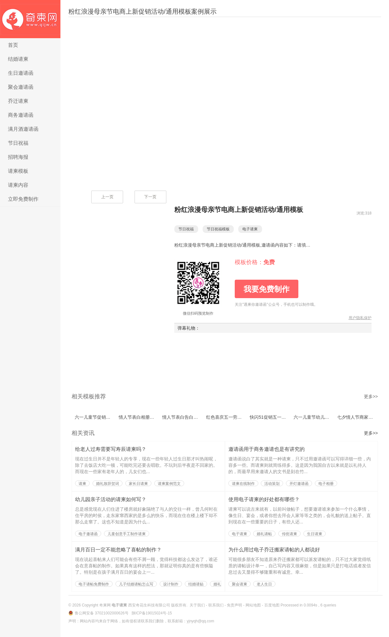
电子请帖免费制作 (94, 584)
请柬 (82, 483)
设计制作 (170, 584)
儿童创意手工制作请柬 (127, 534)
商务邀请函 (20, 115)
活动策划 (272, 483)
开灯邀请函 (299, 483)
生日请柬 (314, 534)
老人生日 (264, 584)
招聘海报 (18, 157)
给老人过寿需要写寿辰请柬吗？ (110, 449)
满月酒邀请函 (23, 129)
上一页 (107, 196)
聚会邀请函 (20, 87)
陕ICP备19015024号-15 (152, 613)
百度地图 (272, 605)
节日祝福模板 (221, 229)
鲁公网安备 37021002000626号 (102, 613)
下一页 (150, 196)
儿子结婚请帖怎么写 (136, 584)
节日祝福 (18, 143)
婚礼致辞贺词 (107, 483)
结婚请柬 (18, 59)
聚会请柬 (239, 584)
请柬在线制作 (243, 483)
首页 (13, 45)
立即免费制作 (23, 199)
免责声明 (234, 605)
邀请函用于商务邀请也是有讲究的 (266, 449)
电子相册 (326, 483)
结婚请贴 (196, 584)
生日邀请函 (20, 73)
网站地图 (253, 605)
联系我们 (216, 605)
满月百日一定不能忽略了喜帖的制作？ (118, 549)
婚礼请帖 (264, 534)
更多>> (371, 396)
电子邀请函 (88, 534)
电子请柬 (30, 19)
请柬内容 (18, 185)
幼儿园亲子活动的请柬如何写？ (110, 499)
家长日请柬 (138, 483)
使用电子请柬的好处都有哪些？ (264, 499)
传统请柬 (289, 534)
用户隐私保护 (360, 318)
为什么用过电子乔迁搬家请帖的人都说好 (274, 549)
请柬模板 (18, 171)
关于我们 (197, 605)
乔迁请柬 (18, 101)
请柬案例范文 (169, 483)
